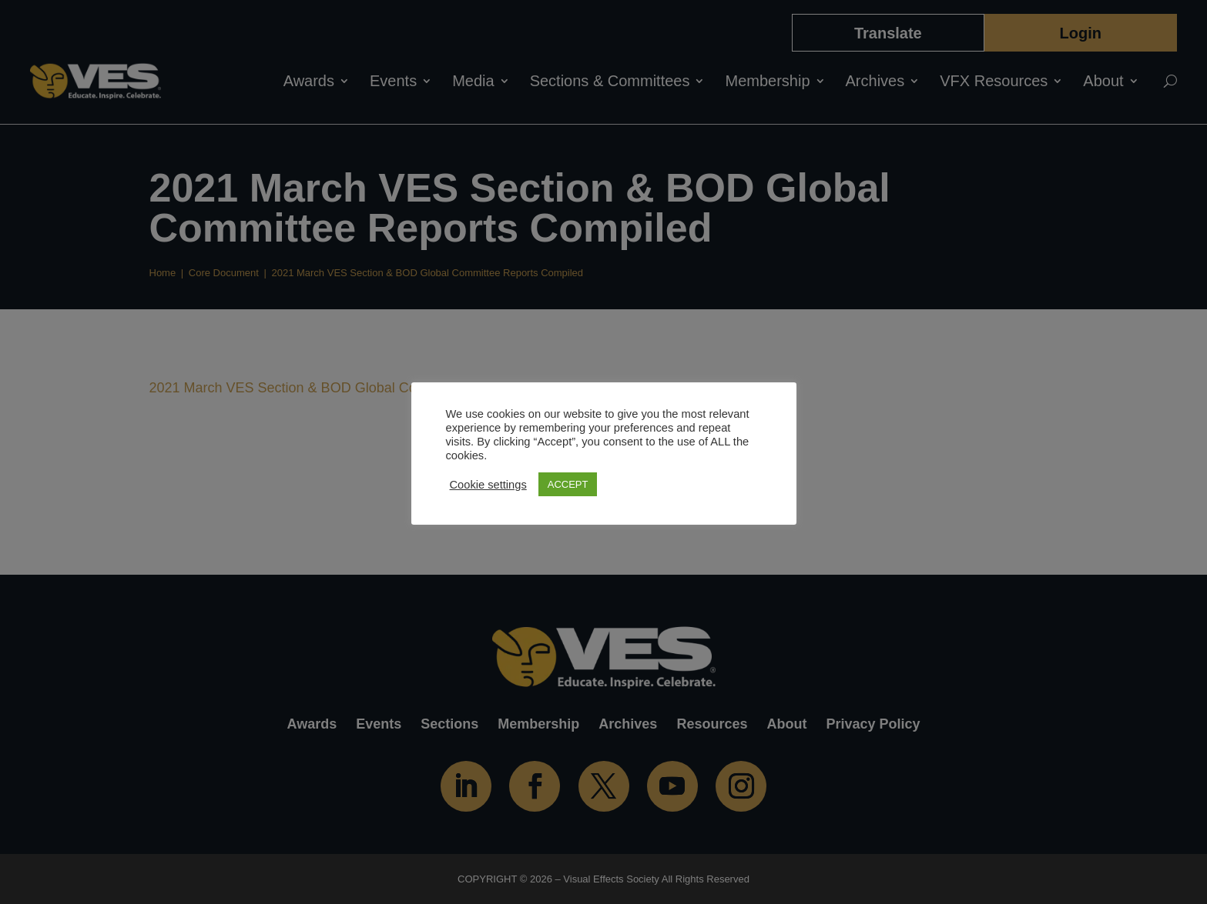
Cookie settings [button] (488, 485)
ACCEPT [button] (568, 484)
